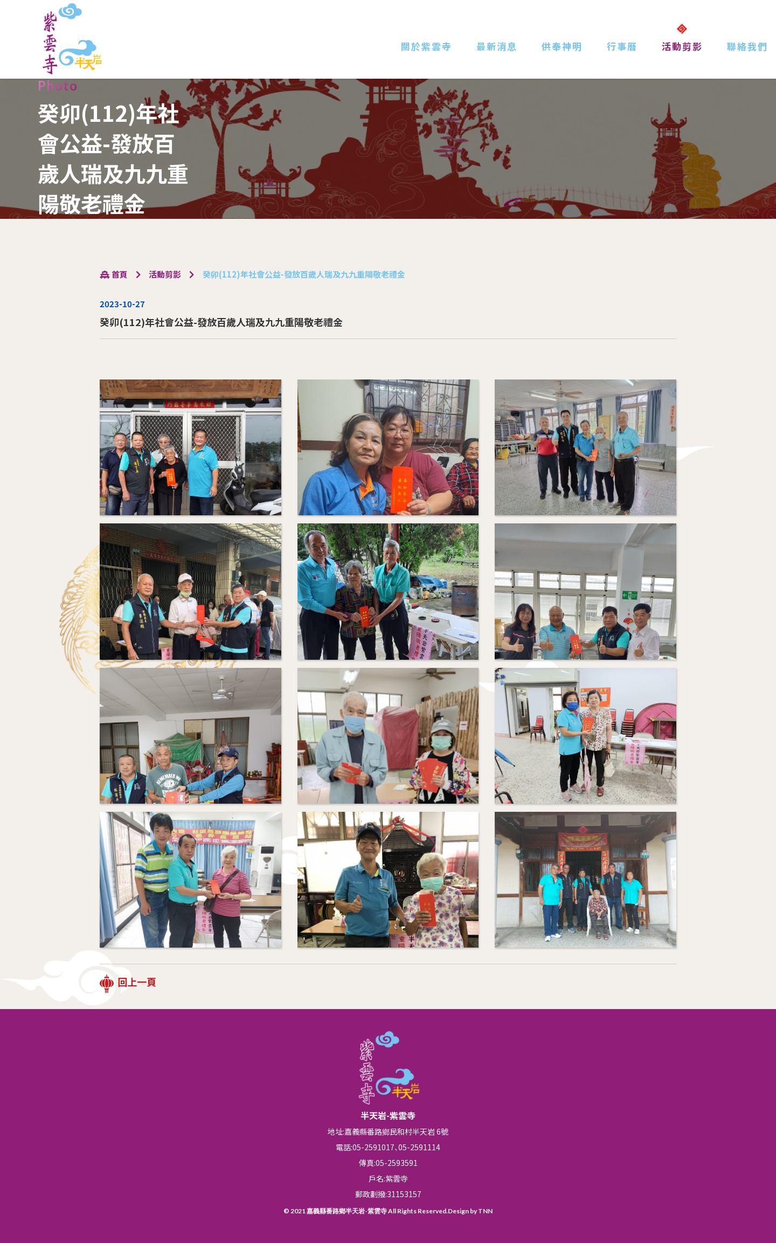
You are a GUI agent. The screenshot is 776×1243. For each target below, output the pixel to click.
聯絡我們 (747, 46)
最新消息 (496, 46)
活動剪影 (682, 46)
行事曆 (622, 46)
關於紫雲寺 (426, 46)
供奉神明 (562, 46)
